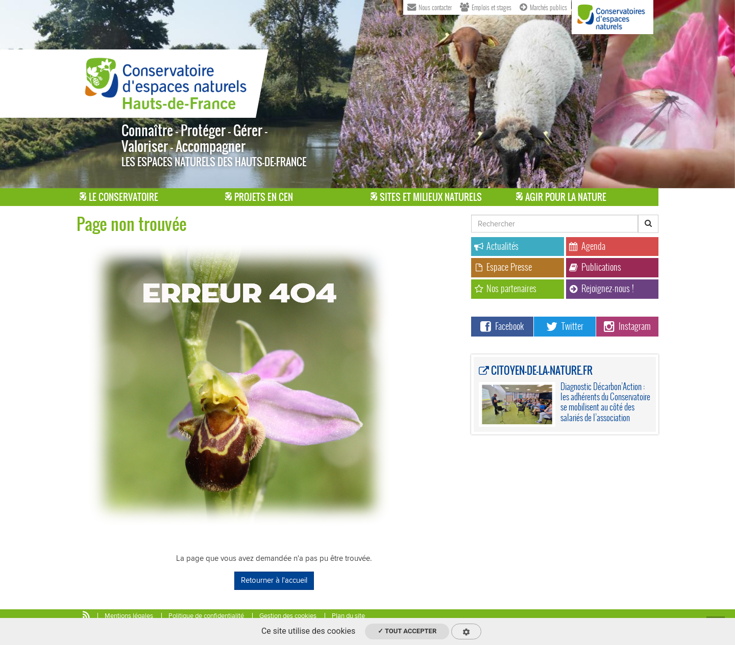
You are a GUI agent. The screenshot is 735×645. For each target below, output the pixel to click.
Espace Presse (503, 267)
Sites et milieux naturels (426, 197)
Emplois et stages (486, 6)
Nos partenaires (505, 288)
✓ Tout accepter (407, 631)
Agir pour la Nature (561, 197)
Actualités (496, 246)
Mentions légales (129, 616)
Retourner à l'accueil (274, 580)
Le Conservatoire (119, 197)
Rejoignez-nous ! (601, 288)
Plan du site (348, 616)
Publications (595, 267)
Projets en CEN (259, 197)
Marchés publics (543, 6)
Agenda (587, 246)
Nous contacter (429, 6)
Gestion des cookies (287, 616)
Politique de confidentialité (206, 616)
